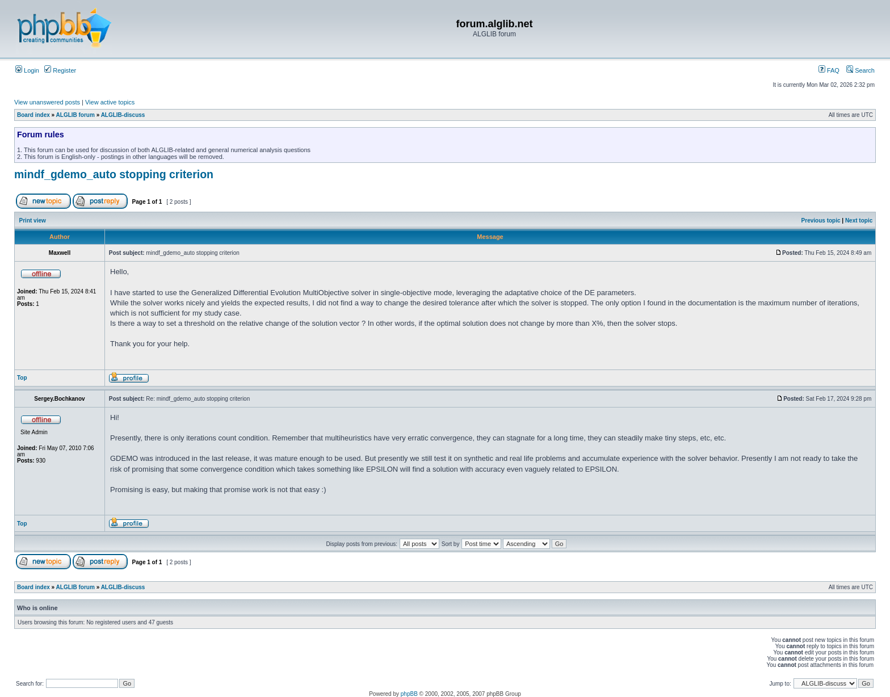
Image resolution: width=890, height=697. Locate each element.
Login (27, 70)
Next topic (858, 220)
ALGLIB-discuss (123, 115)
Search (860, 70)
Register (60, 70)
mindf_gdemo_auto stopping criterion (113, 174)
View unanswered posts (47, 102)
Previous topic (821, 220)
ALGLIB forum (75, 115)
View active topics (110, 102)
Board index (33, 115)
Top (22, 378)
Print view (32, 220)
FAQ (828, 70)
